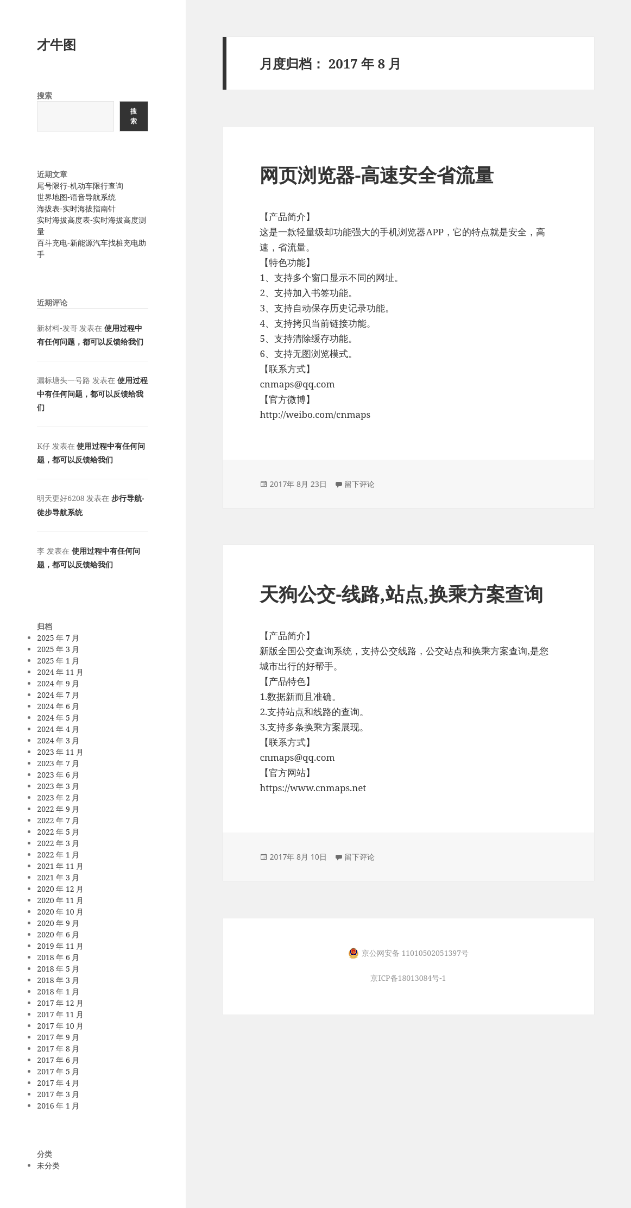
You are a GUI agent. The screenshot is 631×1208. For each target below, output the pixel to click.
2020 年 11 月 (60, 900)
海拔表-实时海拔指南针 (76, 208)
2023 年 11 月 (60, 752)
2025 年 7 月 (58, 638)
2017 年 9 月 (58, 1037)
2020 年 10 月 (60, 911)
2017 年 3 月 (58, 1094)
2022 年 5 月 (58, 832)
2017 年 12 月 (60, 1003)
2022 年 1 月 (58, 854)
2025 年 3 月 (58, 649)
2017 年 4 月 (58, 1083)
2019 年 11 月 (60, 946)
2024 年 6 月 (58, 706)
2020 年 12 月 (60, 889)
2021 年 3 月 (58, 877)
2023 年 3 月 (58, 786)
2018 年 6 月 (58, 957)
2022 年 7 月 (58, 820)
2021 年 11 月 (60, 866)
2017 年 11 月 (60, 1014)
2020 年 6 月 (58, 934)
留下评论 (359, 484)
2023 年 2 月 (58, 797)
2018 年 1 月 (58, 991)
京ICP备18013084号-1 (408, 978)
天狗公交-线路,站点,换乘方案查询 (401, 593)
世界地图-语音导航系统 (76, 197)
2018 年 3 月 (58, 980)
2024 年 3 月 (58, 740)
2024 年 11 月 (60, 672)
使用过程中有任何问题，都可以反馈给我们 (92, 393)
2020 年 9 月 (58, 923)
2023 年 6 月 (58, 774)
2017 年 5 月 (58, 1071)
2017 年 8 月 (58, 1048)
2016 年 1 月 (58, 1105)
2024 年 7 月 (58, 695)
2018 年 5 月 (58, 968)
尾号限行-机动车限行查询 (80, 185)
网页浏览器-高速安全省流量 (377, 174)
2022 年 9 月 (58, 809)
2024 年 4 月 (58, 729)
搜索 (44, 95)
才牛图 (56, 44)
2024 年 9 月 (58, 683)
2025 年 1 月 (58, 660)
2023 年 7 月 (58, 763)
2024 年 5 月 (58, 717)
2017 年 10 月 (60, 1026)
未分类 (48, 1165)
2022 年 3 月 (58, 843)
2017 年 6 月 (58, 1060)
